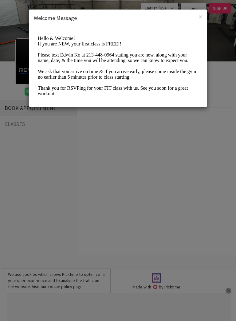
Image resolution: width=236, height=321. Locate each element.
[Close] (200, 17)
